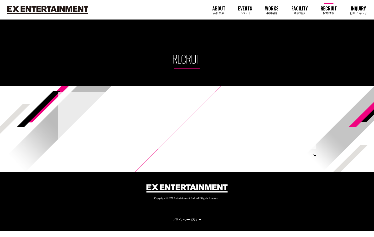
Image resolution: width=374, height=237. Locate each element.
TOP (296, 158)
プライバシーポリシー (187, 226)
